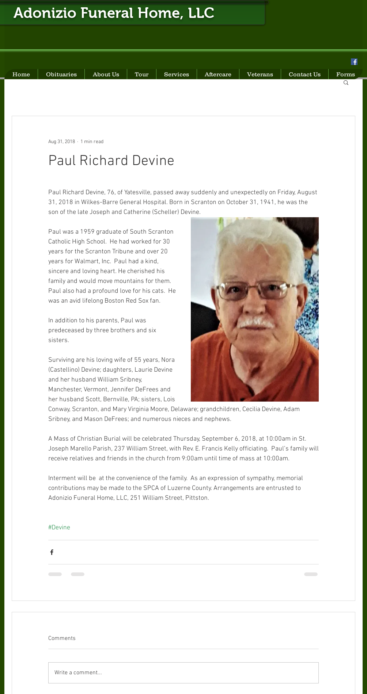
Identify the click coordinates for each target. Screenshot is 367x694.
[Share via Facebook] (51, 552)
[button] (346, 82)
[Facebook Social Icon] (354, 61)
